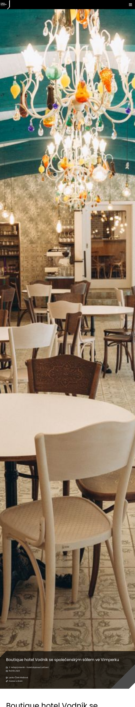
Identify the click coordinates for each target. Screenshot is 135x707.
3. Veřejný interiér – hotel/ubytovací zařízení (28, 667)
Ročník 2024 (14, 670)
